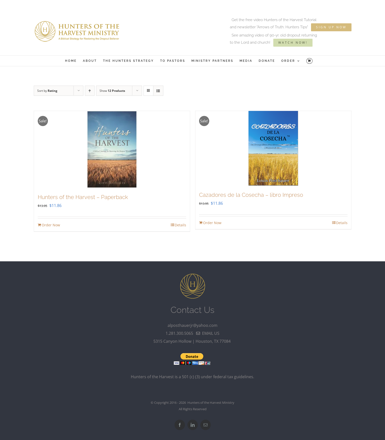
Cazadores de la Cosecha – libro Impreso (251, 195)
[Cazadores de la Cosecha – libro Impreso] (273, 148)
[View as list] (158, 91)
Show (112, 91)
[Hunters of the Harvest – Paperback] (112, 149)
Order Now (51, 225)
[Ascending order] (90, 91)
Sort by (47, 91)
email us (207, 333)
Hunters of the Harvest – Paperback (83, 197)
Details (180, 225)
